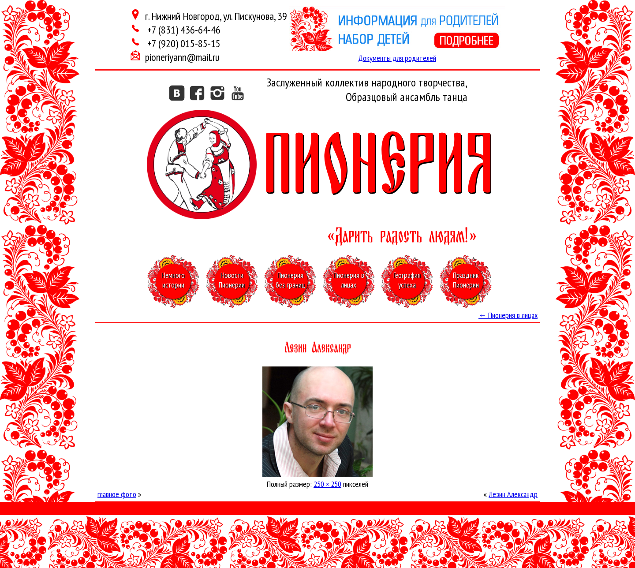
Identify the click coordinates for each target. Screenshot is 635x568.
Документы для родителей (397, 58)
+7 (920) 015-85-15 (182, 43)
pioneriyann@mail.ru (182, 57)
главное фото (116, 494)
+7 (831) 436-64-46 (182, 30)
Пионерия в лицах (508, 315)
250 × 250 (327, 484)
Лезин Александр (513, 494)
